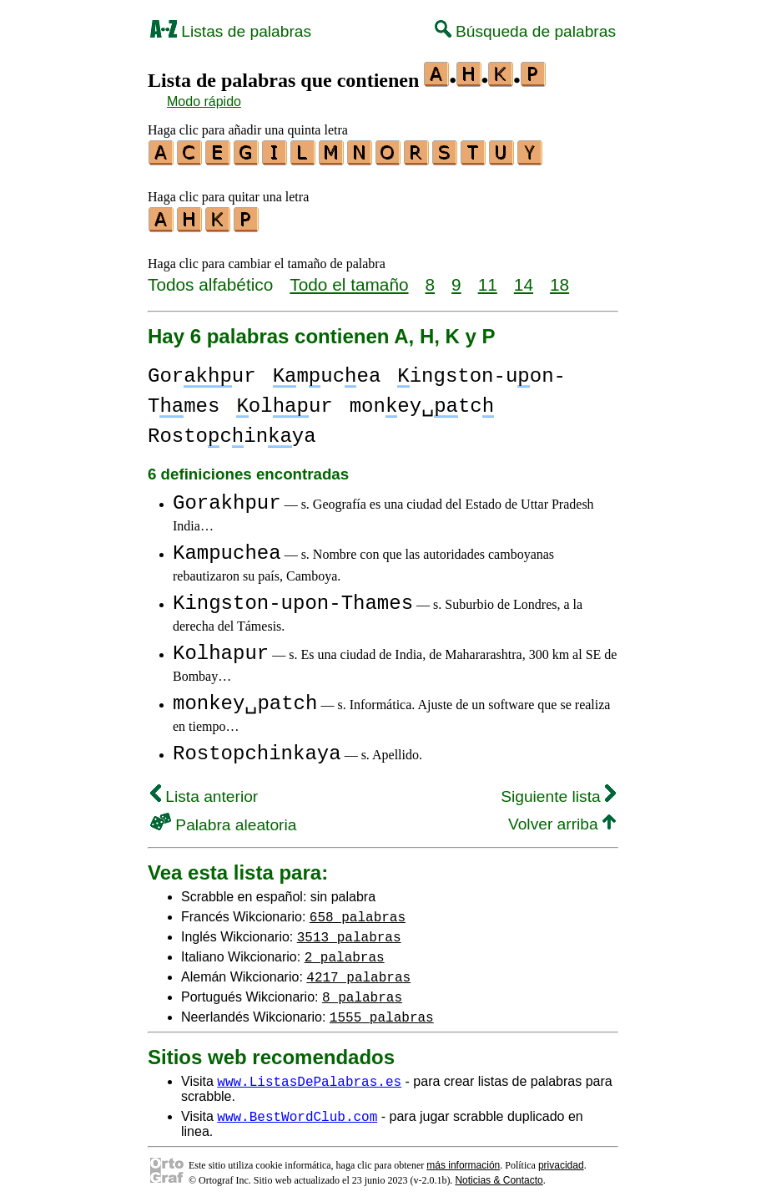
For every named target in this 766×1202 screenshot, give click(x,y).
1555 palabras (382, 1011)
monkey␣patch (245, 699)
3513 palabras (349, 931)
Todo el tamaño (349, 279)
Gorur (202, 371)
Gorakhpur (227, 498)
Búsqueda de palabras (525, 31)
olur (284, 401)
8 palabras (362, 991)
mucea (327, 371)
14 (523, 279)
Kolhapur (221, 648)
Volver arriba (562, 819)
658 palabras (358, 911)
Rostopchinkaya (257, 749)
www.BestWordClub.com (297, 1111)
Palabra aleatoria (223, 820)
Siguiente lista (558, 791)
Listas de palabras (230, 31)
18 (559, 279)
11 (487, 279)
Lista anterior (204, 791)
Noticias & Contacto (498, 1175)
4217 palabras (358, 971)
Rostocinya (232, 431)
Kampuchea (227, 548)
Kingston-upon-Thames (293, 598)
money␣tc (422, 401)
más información (463, 1160)
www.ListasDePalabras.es (309, 1076)
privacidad (561, 1160)
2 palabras (345, 951)
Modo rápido (204, 101)
